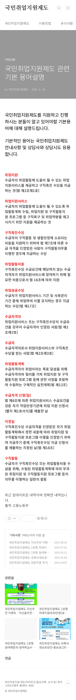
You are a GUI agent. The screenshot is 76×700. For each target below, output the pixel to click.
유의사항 (67, 23)
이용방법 (45, 23)
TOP (68, 683)
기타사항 (15, 535)
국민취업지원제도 (26, 8)
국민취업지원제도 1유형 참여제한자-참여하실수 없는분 (29, 554)
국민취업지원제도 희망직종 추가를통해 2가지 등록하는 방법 (29, 565)
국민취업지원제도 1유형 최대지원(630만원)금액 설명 (29, 549)
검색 (59, 8)
